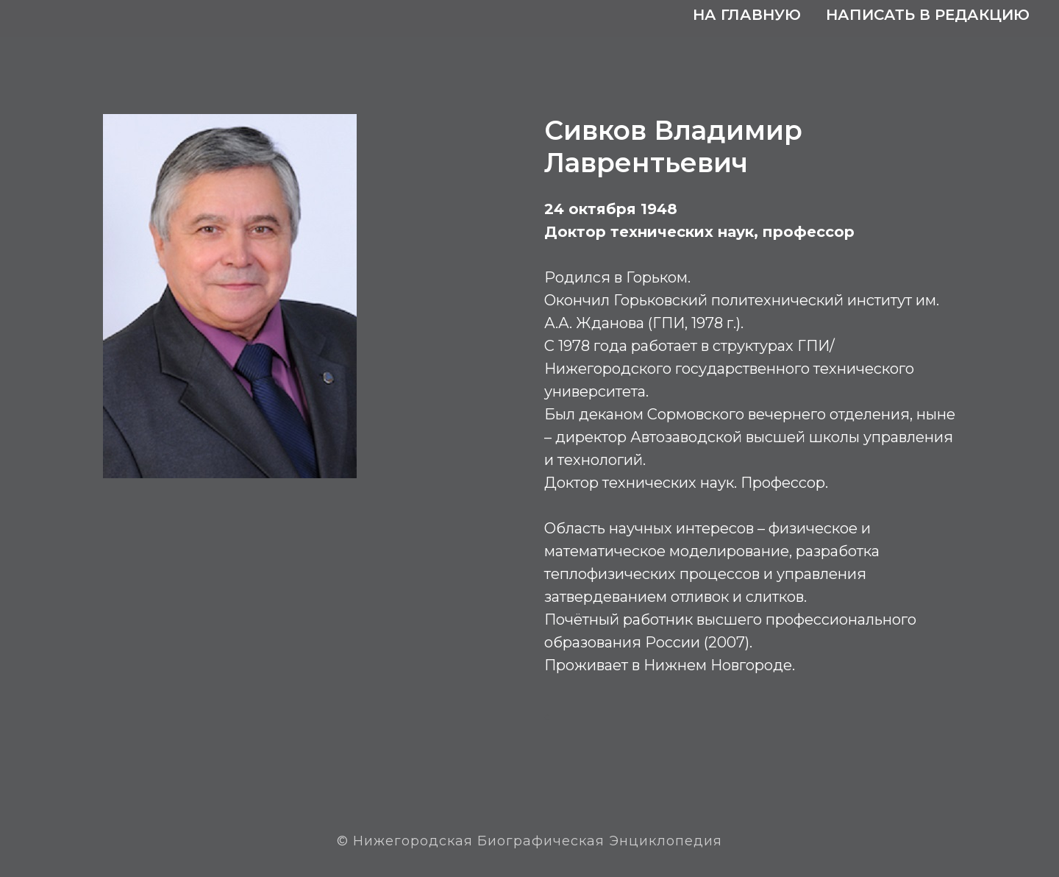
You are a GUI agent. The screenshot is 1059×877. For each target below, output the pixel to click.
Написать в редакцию (928, 15)
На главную (747, 15)
